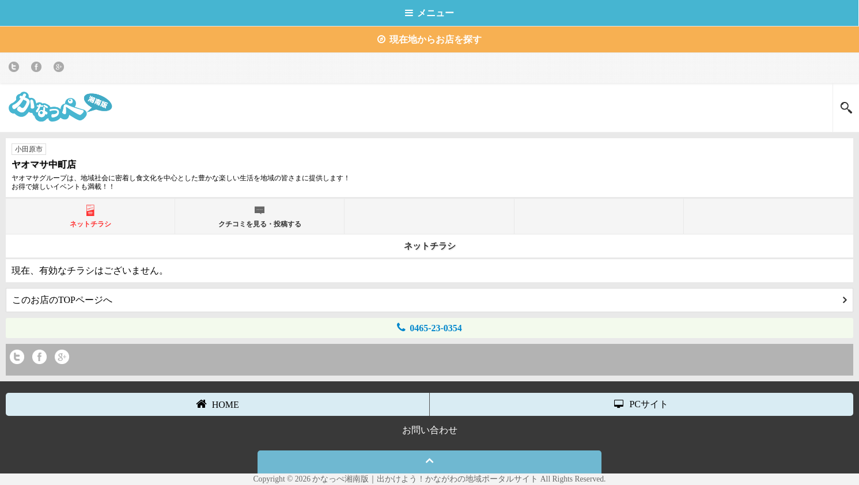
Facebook (38, 69)
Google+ (61, 69)
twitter (16, 69)
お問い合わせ (429, 430)
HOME (217, 404)
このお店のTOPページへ (429, 299)
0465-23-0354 (429, 327)
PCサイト (641, 404)
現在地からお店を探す (429, 39)
